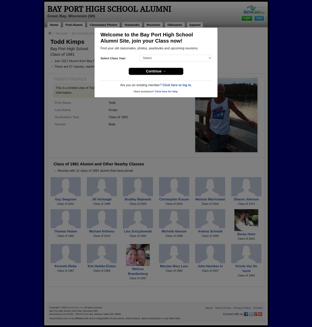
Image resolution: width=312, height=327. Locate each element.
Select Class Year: (113, 58)
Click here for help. (166, 91)
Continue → (156, 71)
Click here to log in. (177, 85)
